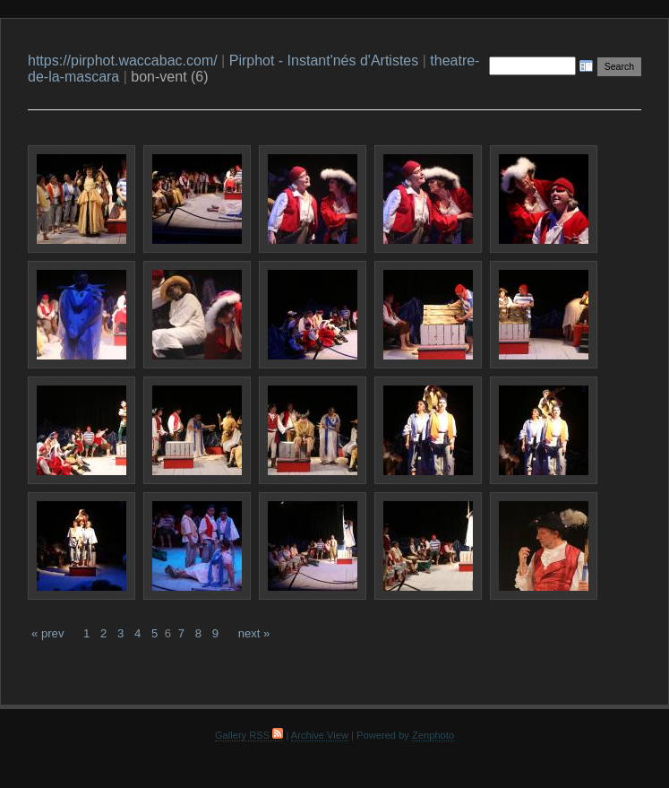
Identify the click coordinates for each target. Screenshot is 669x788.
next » (254, 633)
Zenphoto (433, 735)
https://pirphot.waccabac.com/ (123, 60)
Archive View (319, 735)
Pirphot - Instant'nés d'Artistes (324, 60)
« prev (47, 633)
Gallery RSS (249, 735)
